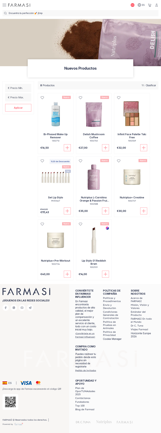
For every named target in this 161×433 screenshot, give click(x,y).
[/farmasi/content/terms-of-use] (114, 315)
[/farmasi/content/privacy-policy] (114, 333)
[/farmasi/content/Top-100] (80, 405)
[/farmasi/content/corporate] (142, 320)
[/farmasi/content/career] (139, 329)
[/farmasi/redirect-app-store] (10, 402)
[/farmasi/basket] (150, 5)
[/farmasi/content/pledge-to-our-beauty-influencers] (137, 325)
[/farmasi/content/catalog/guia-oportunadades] (86, 391)
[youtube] (22, 308)
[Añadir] (67, 147)
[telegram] (30, 308)
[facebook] (6, 308)
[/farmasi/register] (86, 335)
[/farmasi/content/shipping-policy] (114, 306)
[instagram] (14, 308)
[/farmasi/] (19, 5)
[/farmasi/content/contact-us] (82, 398)
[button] (18, 108)
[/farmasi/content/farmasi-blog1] (84, 409)
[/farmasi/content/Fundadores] (82, 402)
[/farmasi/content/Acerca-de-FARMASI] (142, 300)
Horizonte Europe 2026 (141, 335)
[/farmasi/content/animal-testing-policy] (114, 325)
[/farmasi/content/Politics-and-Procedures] (114, 300)
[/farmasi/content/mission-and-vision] (142, 306)
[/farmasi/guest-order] (85, 370)
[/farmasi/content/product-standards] (142, 313)
